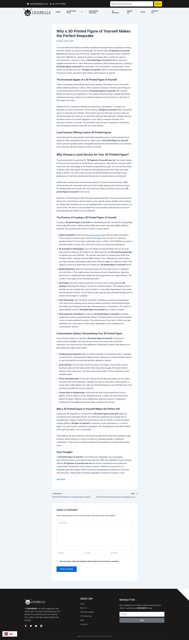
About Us (132, 12)
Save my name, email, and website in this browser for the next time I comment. (89, 562)
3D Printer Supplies (99, 12)
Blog (144, 12)
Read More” (62, 479)
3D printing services (94, 235)
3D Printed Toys (77, 12)
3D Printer (118, 12)
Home (61, 12)
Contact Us (156, 12)
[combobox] (131, 3)
